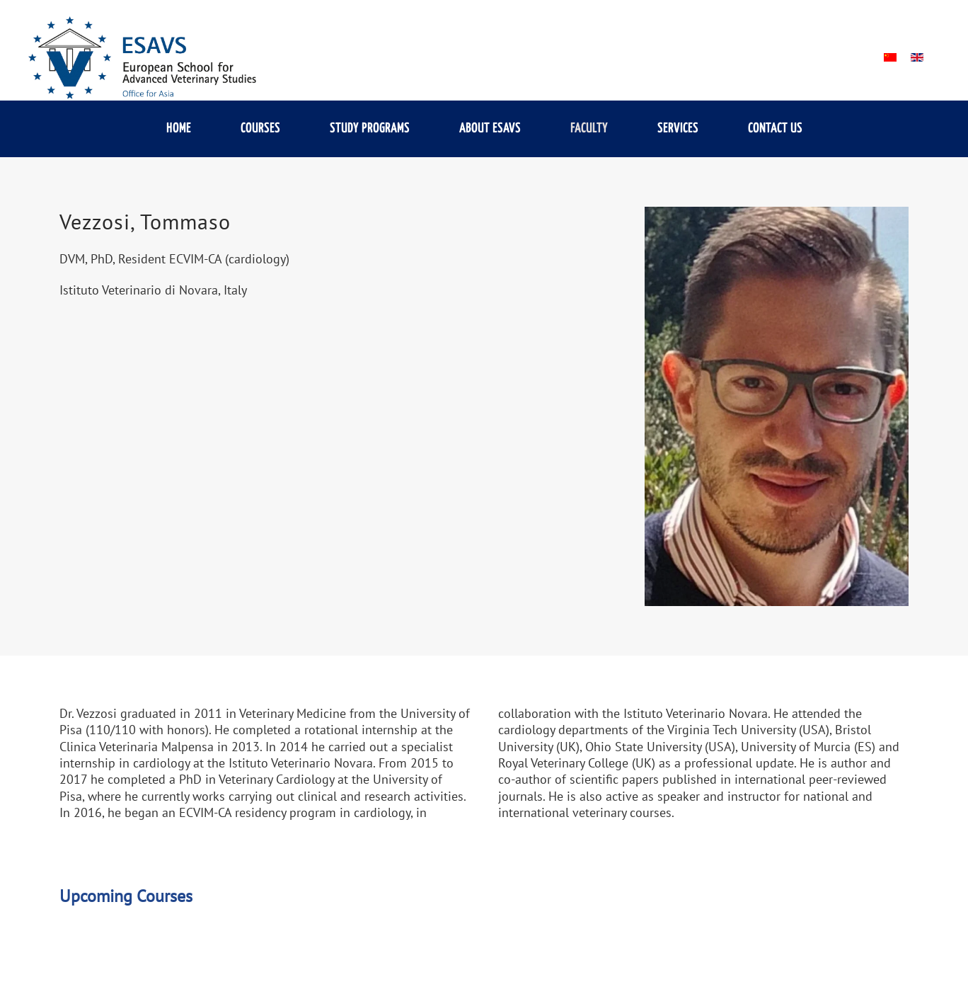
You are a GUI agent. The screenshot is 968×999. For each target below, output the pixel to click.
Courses (260, 128)
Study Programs (370, 128)
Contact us (775, 128)
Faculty (589, 128)
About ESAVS (490, 128)
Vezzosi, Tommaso (145, 221)
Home (178, 128)
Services (677, 128)
